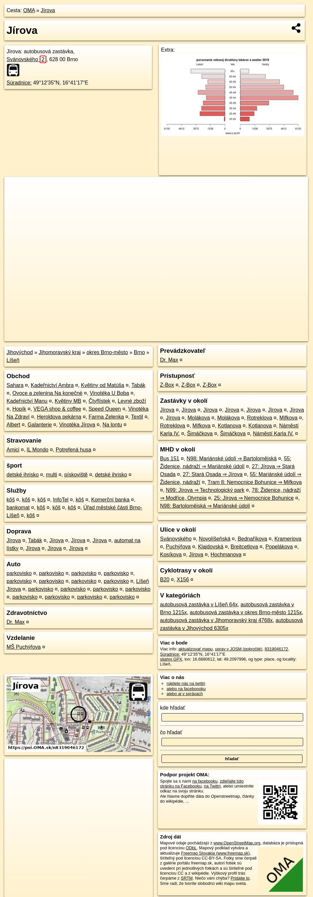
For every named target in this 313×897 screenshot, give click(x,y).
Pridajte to (240, 878)
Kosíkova (171, 554)
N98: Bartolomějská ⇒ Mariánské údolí (205, 506)
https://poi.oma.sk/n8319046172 (278, 336)
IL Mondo (37, 449)
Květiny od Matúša (102, 385)
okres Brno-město (107, 352)
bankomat (18, 507)
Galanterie (40, 424)
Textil (137, 417)
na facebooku (205, 781)
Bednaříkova (252, 539)
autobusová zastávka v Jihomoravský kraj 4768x (216, 620)
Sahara (15, 385)
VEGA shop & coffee (57, 409)
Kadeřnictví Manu (27, 401)
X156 (183, 579)
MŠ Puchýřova (24, 647)
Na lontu (112, 424)
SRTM (187, 878)
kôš (11, 499)
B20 (164, 579)
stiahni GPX (171, 659)
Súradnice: (19, 82)
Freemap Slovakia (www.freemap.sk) (215, 853)
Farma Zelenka (106, 417)
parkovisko (19, 573)
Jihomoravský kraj (60, 352)
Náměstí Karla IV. (273, 433)
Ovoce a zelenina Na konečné (47, 393)
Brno (139, 352)
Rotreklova (259, 418)
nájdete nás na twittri (186, 683)
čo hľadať (171, 732)
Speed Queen (105, 409)
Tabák (138, 385)
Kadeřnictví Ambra (52, 385)
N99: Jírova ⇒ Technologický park (205, 490)
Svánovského (26, 59)
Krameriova (287, 539)
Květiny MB (68, 401)
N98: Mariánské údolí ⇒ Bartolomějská (232, 458)
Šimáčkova (200, 433)
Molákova (198, 418)
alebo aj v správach (185, 693)
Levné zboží (132, 401)
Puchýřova (178, 546)
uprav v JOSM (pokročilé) (238, 648)
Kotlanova (229, 425)
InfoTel (60, 499)
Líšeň (13, 360)
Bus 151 (169, 458)
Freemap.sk (228, 336)
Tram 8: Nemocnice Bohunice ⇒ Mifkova (254, 482)
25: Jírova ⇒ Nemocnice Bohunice (254, 498)
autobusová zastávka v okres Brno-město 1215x (246, 612)
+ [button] (15, 188)
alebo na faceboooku (186, 688)
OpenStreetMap (195, 336)
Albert (13, 424)
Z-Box (167, 385)
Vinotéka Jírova (77, 424)
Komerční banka (110, 499)
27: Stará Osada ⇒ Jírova (212, 474)
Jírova (48, 10)
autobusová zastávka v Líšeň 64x (199, 604)
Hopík (19, 409)
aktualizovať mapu (195, 648)
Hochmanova (226, 554)
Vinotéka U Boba (109, 393)
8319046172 (276, 648)
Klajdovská (210, 546)
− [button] (15, 198)
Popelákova (279, 546)
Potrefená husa (74, 449)
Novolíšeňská (214, 539)
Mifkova (289, 418)
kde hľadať (172, 708)
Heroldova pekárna (59, 417)
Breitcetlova (244, 546)
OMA (29, 10)
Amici (13, 449)
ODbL (191, 847)
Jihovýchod (20, 352)
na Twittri (212, 786)
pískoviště (76, 474)
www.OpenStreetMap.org (237, 842)
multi (51, 474)
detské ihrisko (23, 474)
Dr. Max (16, 622)
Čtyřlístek (100, 401)
